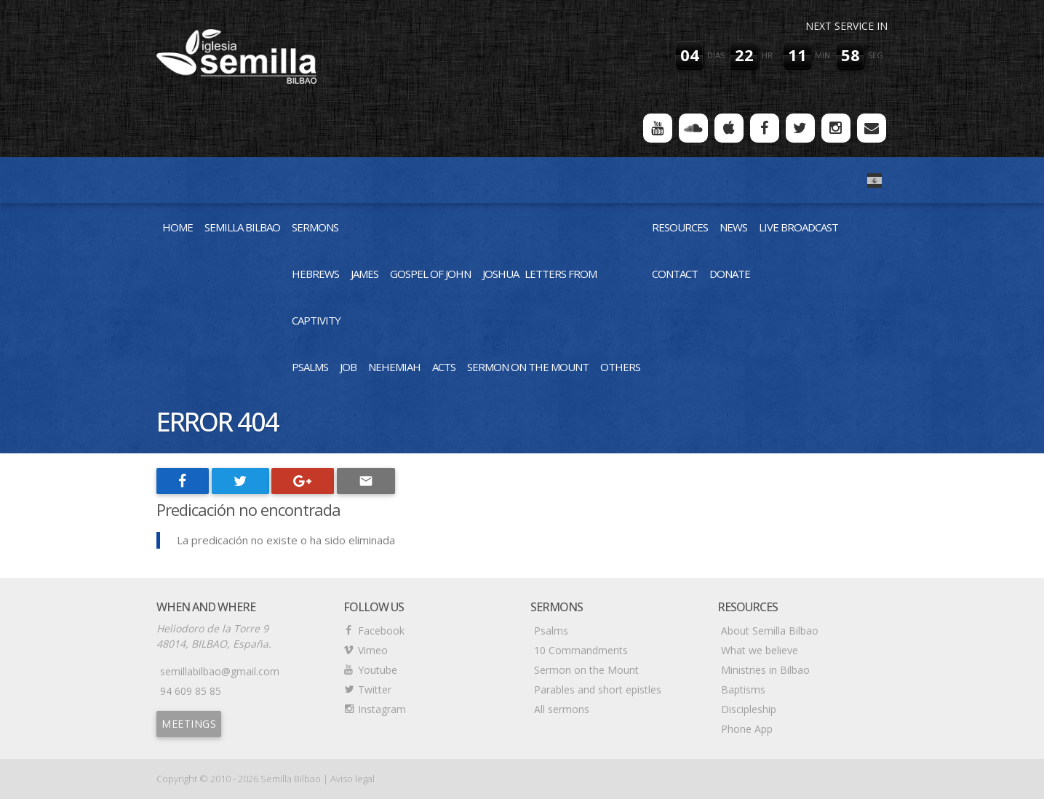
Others (620, 366)
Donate (729, 273)
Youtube (377, 670)
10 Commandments (581, 650)
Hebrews (315, 273)
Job (348, 366)
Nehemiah (394, 366)
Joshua (500, 273)
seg (875, 54)
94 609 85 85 (190, 691)
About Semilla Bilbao (769, 630)
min (822, 54)
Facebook (381, 630)
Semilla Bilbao (242, 227)
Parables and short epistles (597, 689)
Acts (443, 366)
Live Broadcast (798, 227)
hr (767, 54)
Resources (680, 227)
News (733, 227)
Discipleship (748, 709)
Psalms (310, 366)
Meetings (189, 724)
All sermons (561, 709)
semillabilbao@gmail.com (219, 671)
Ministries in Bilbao (765, 670)
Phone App (747, 729)
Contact (675, 273)
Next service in (846, 26)
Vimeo (373, 650)
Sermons (315, 227)
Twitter (374, 689)
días (716, 54)
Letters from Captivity (444, 296)
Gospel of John (430, 273)
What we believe (759, 650)
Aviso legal (352, 778)
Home (177, 227)
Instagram (382, 709)
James (364, 273)
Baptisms (743, 689)
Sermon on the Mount (528, 366)
